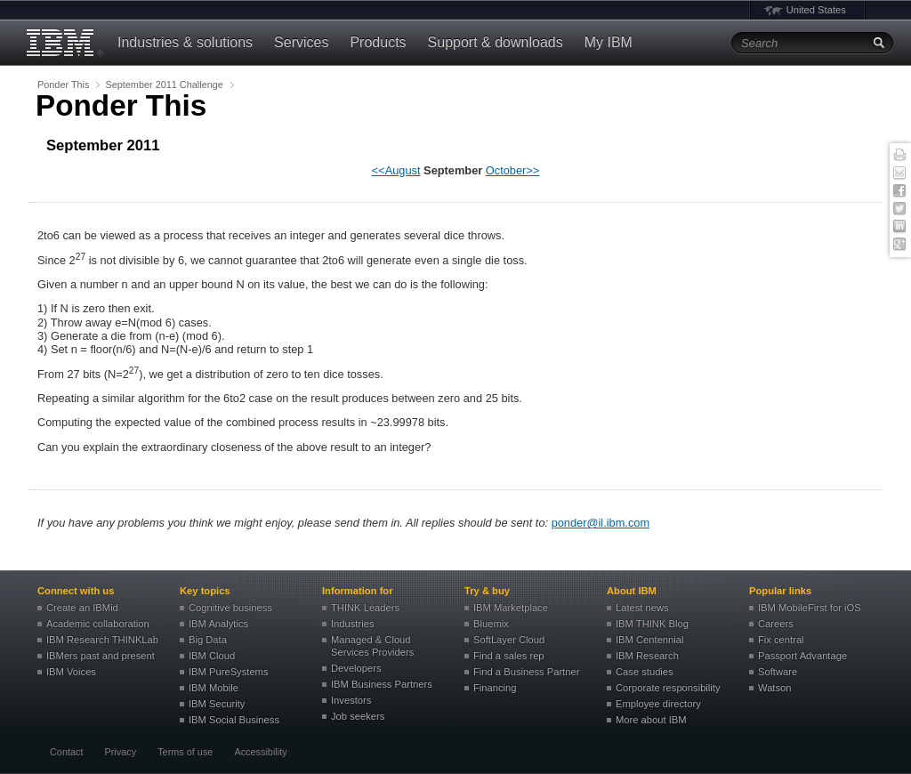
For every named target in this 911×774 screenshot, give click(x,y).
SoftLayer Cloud (508, 639)
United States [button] (816, 9)
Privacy (120, 751)
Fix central (781, 639)
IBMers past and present (100, 655)
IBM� (62, 42)
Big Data (208, 639)
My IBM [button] (608, 42)
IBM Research (647, 655)
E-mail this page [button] (899, 173)
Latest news (642, 607)
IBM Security (217, 703)
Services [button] (301, 42)
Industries (353, 623)
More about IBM (651, 719)
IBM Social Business (234, 719)
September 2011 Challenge (163, 84)
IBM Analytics (218, 623)
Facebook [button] (899, 191)
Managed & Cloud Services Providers (372, 645)
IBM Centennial (650, 639)
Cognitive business (230, 607)
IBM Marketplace (510, 607)
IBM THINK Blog (652, 623)
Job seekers (357, 716)
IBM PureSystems (229, 671)
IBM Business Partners (381, 684)
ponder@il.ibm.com (600, 522)
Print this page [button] (899, 156)
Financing (495, 687)
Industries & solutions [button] (185, 42)
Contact (66, 751)
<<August (396, 170)
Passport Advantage (802, 655)
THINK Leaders (365, 607)
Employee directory (658, 703)
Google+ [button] (899, 245)
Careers (776, 623)
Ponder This (63, 84)
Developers (356, 668)
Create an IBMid (82, 607)
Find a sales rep (508, 655)
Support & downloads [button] (495, 42)
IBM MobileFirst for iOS (809, 607)
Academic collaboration (97, 623)
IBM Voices (71, 671)
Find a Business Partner (526, 671)
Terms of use (185, 751)
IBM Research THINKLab (102, 639)
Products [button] (378, 42)
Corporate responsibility (668, 687)
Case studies (644, 671)
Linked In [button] (899, 227)
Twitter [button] (899, 209)
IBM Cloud (212, 655)
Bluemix (491, 623)
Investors (351, 700)
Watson (775, 687)
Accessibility (260, 751)
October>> (512, 170)
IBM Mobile (213, 687)
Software (777, 671)
